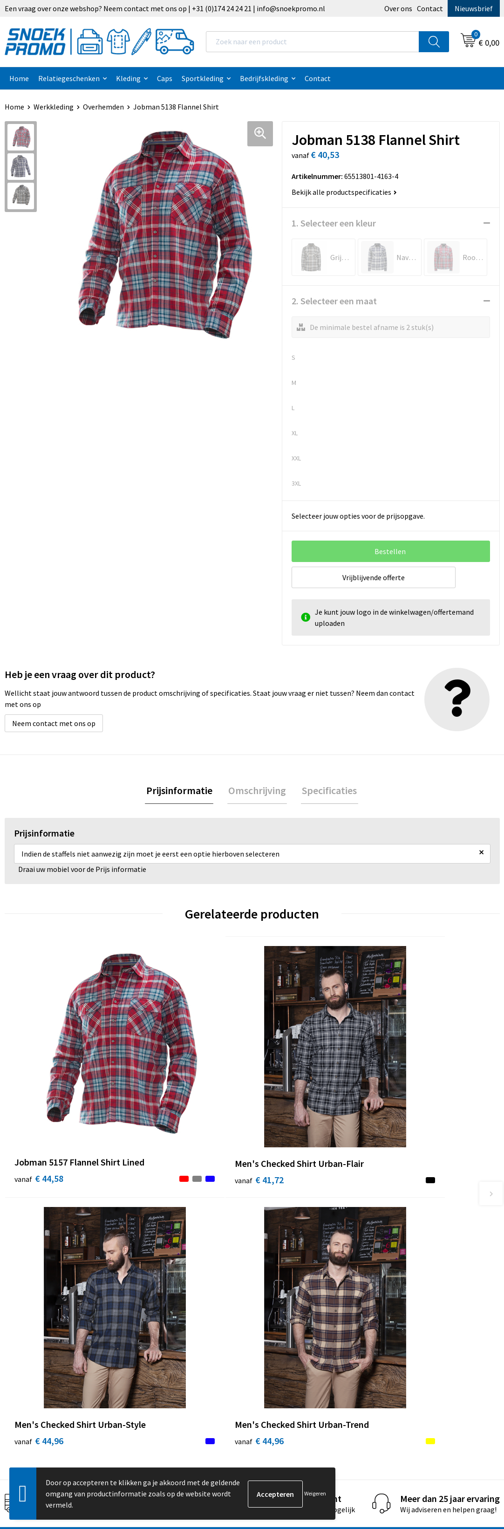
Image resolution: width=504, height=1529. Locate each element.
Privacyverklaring (291, 1258)
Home (19, 78)
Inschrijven (461, 1442)
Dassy (395, 1230)
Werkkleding (54, 106)
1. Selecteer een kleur (334, 223)
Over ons (398, 8)
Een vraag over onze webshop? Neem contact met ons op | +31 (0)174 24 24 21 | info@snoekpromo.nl (165, 8)
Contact (430, 8)
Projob (397, 1272)
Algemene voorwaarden (301, 1230)
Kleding (128, 78)
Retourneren (161, 1301)
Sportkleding (203, 78)
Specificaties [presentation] (327, 790)
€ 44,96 (286, 1097)
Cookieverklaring (291, 1244)
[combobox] (312, 41)
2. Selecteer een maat (334, 301)
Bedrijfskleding (264, 78)
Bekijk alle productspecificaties (344, 192)
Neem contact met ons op (53, 723)
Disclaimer (281, 1272)
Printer (397, 1244)
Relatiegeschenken (69, 78)
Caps (164, 78)
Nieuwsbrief (474, 8)
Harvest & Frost (411, 1258)
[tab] (181, 791)
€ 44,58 (38, 1097)
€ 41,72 (162, 1097)
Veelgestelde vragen (173, 1272)
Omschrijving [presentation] (257, 790)
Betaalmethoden (168, 1286)
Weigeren (315, 1493)
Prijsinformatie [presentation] (181, 790)
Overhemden (103, 106)
